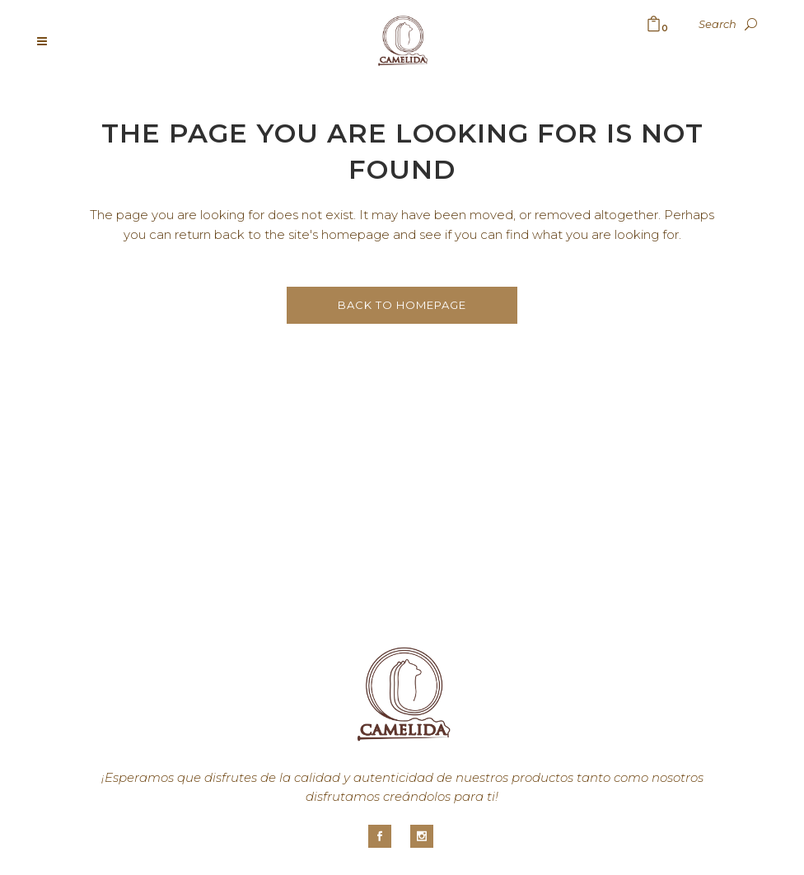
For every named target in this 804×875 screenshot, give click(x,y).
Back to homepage (402, 304)
